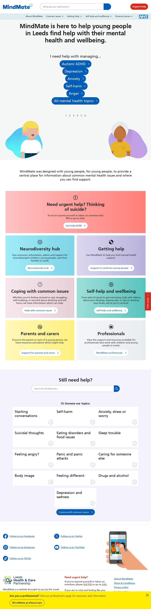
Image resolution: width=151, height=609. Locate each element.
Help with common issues (38, 311)
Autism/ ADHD (73, 64)
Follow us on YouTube (69, 548)
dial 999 (87, 585)
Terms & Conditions (124, 584)
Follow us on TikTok (17, 559)
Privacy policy (121, 588)
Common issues (53, 16)
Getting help (73, 16)
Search (107, 6)
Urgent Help (139, 6)
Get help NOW (74, 226)
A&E (104, 585)
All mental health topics (73, 102)
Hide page (147, 303)
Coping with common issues (74, 513)
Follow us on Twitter (68, 537)
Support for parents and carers (38, 353)
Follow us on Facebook (19, 537)
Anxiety (73, 79)
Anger (73, 94)
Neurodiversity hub (38, 268)
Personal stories (122, 16)
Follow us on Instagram (19, 548)
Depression (73, 71)
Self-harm (73, 86)
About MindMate (34, 16)
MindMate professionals (27, 602)
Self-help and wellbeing (97, 16)
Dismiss (147, 595)
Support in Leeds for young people (109, 268)
